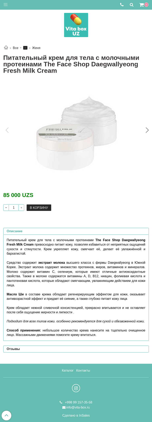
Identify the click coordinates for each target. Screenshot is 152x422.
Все (15, 48)
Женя (36, 48)
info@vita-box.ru (78, 407)
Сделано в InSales (76, 415)
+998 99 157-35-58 (78, 402)
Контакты (83, 370)
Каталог (68, 370)
